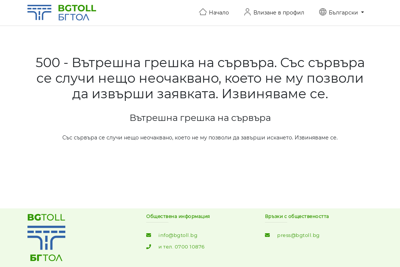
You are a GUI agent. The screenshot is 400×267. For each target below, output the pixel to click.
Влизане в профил (278, 12)
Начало (219, 12)
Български (344, 12)
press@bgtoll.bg (298, 235)
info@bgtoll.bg (177, 235)
